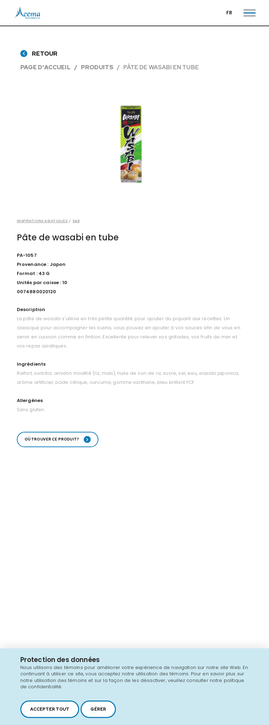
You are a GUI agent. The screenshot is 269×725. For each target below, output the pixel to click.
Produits (97, 67)
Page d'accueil (45, 67)
